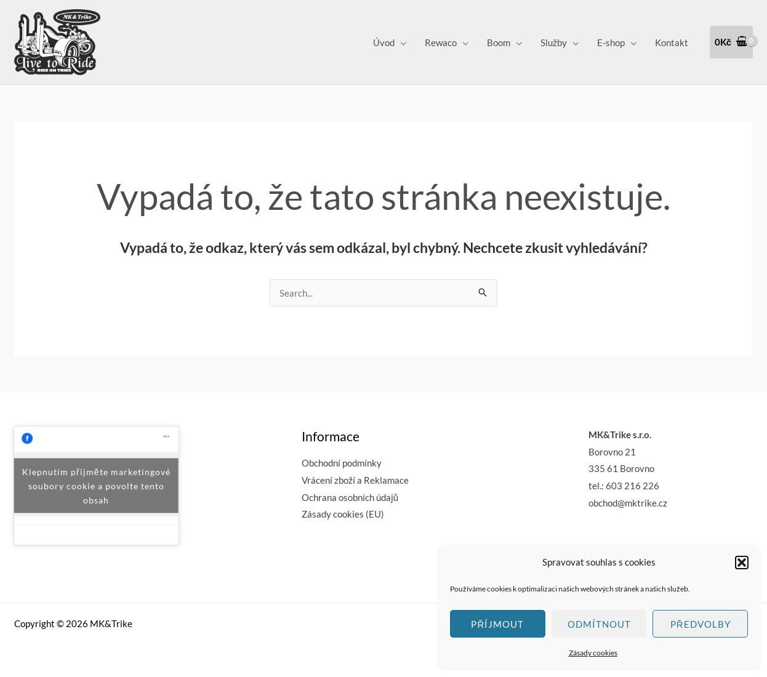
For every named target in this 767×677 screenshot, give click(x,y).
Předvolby (700, 624)
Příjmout (497, 624)
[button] (742, 562)
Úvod (384, 42)
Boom (498, 42)
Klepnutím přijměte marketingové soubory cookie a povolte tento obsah (96, 485)
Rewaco (441, 42)
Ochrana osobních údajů (350, 497)
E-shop (611, 42)
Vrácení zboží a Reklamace (355, 480)
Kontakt (671, 42)
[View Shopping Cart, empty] (731, 42)
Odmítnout (599, 624)
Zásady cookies (593, 652)
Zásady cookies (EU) (343, 513)
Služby (553, 42)
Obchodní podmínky (342, 462)
